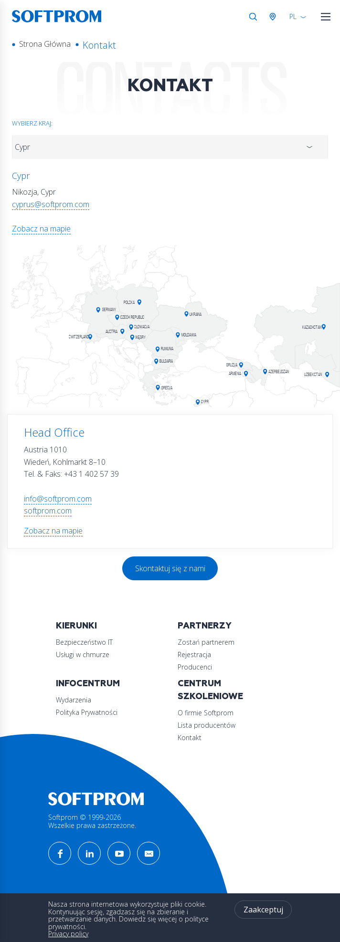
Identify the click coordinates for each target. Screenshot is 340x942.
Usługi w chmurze (82, 654)
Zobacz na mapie (41, 228)
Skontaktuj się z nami (170, 568)
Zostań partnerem (206, 642)
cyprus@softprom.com (50, 204)
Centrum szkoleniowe (210, 690)
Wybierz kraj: (32, 123)
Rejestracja (194, 654)
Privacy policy (68, 933)
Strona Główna (45, 44)
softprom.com (48, 510)
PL (293, 16)
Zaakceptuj (263, 909)
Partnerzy (205, 625)
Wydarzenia (73, 699)
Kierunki (76, 625)
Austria (275, 17)
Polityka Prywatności (86, 712)
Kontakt (190, 737)
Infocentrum (88, 683)
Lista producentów (206, 725)
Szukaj (253, 17)
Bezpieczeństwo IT (84, 642)
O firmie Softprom (206, 712)
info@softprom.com (58, 498)
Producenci (195, 666)
